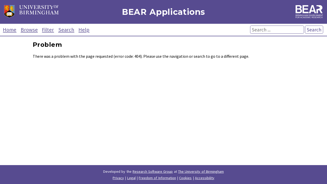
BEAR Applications (163, 11)
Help (83, 29)
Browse (29, 29)
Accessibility (204, 178)
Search (66, 29)
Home (9, 29)
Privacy (118, 178)
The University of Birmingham (201, 171)
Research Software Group (153, 171)
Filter (48, 29)
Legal (131, 178)
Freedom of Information (157, 178)
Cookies (185, 178)
